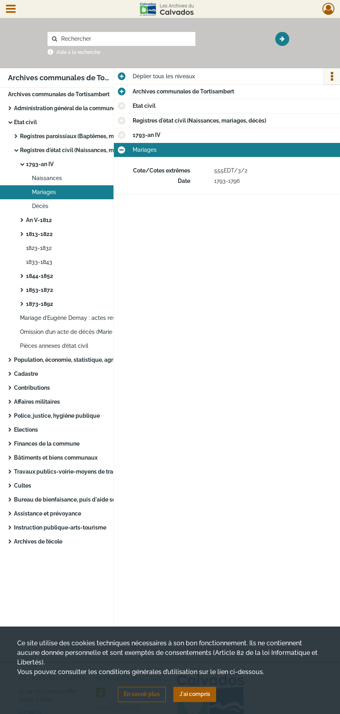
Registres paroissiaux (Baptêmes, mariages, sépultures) (93, 136)
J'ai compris (194, 694)
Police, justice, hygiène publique (57, 416)
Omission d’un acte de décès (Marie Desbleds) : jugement (94, 332)
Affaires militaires (37, 402)
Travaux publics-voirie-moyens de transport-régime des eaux (94, 471)
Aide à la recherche (78, 52)
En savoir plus (142, 694)
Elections (26, 429)
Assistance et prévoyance (47, 513)
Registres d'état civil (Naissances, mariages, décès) (86, 150)
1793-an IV (40, 164)
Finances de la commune (47, 443)
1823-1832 (39, 248)
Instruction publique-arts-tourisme (60, 527)
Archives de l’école (38, 541)
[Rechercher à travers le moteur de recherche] (125, 39)
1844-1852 (39, 276)
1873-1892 (39, 304)
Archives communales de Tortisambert (58, 94)
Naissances (47, 178)
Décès (40, 206)
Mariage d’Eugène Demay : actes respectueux (80, 318)
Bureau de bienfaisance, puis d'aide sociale (71, 499)
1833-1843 (39, 262)
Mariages (44, 192)
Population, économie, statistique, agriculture (74, 360)
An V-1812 (39, 220)
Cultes (22, 485)
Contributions (32, 388)
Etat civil (25, 122)
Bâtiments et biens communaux (55, 457)
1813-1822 (39, 234)
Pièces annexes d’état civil (54, 346)
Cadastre (26, 374)
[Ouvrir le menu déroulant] (11, 9)
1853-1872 (39, 290)
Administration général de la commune (65, 108)
